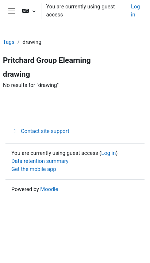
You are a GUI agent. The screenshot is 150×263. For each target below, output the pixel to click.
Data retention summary (40, 161)
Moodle (49, 189)
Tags (9, 42)
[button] (29, 11)
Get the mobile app (33, 169)
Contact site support (40, 131)
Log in (135, 10)
